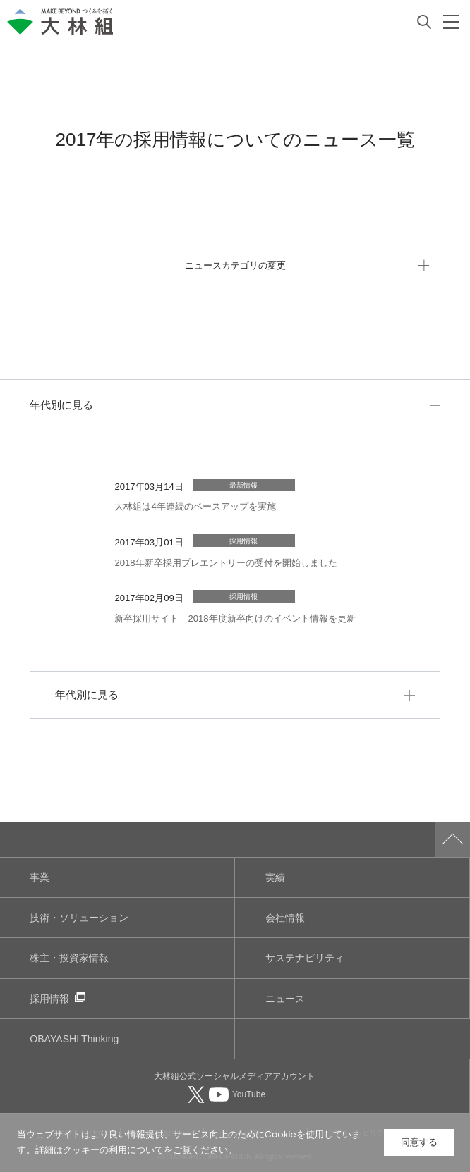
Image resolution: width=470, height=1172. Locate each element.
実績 (275, 877)
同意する (419, 1142)
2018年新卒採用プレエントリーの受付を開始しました (225, 562)
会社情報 (285, 917)
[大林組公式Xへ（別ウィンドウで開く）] (197, 1093)
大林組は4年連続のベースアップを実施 (194, 505)
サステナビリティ (304, 957)
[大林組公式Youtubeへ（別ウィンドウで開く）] (237, 1093)
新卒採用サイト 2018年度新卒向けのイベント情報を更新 (234, 617)
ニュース (285, 998)
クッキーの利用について (113, 1149)
